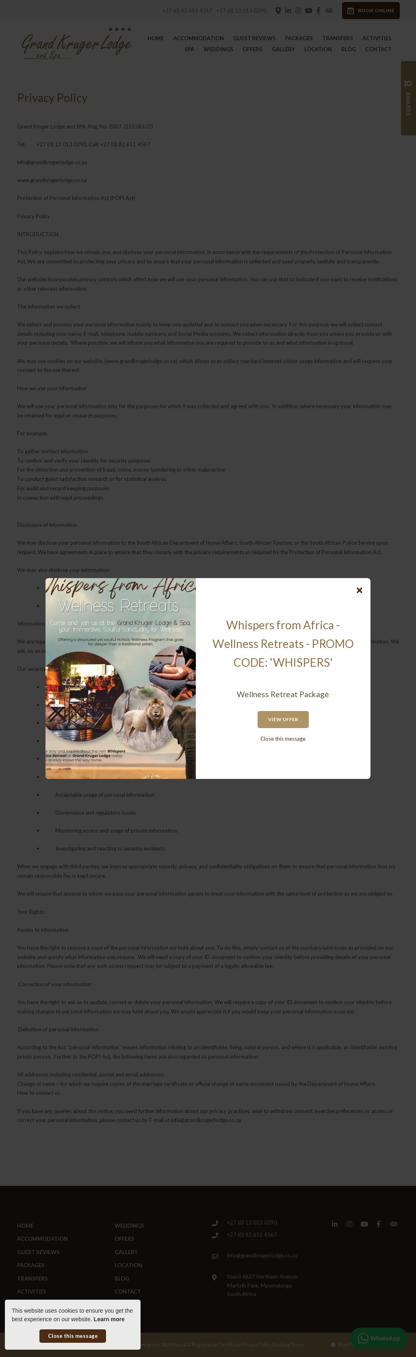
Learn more (109, 1319)
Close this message (283, 738)
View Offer (283, 719)
